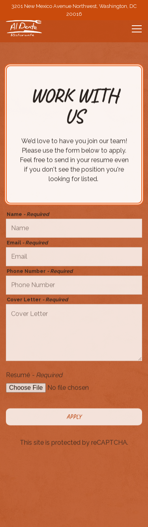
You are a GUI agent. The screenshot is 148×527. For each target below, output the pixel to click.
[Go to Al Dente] (74, 9)
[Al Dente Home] (33, 28)
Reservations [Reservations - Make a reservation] (74, 514)
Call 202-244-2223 (74, 492)
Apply (74, 417)
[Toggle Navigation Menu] (137, 29)
